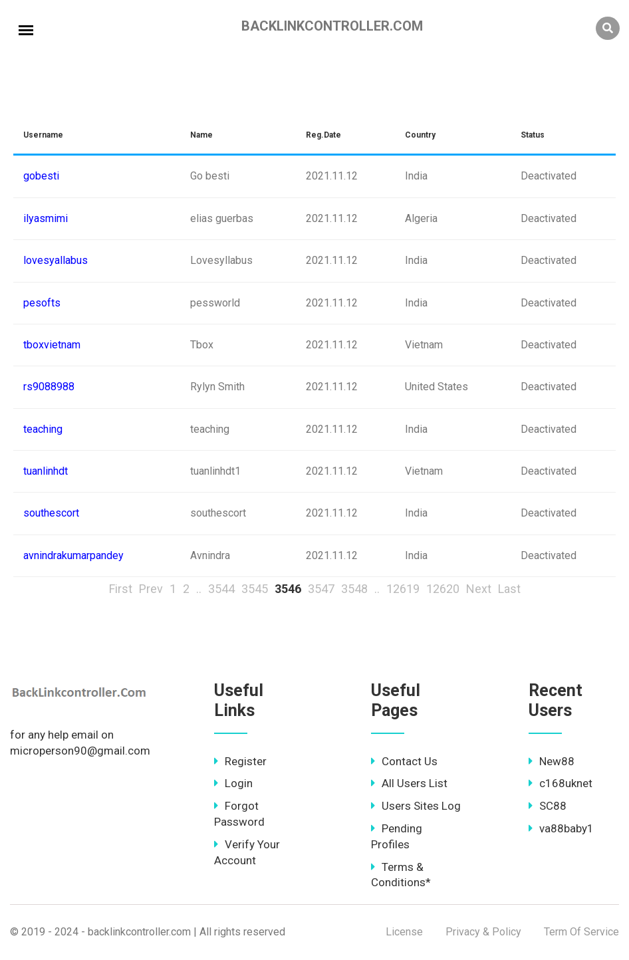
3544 (221, 589)
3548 (354, 589)
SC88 (547, 805)
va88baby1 (561, 828)
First (120, 589)
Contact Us (404, 761)
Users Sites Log (416, 805)
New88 (551, 761)
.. (198, 589)
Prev (151, 589)
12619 (403, 589)
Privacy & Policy (483, 931)
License (404, 931)
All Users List (409, 783)
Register (240, 761)
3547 (321, 589)
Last (509, 589)
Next (478, 589)
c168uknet (560, 783)
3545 (254, 589)
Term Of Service (581, 931)
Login (233, 783)
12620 (442, 589)
